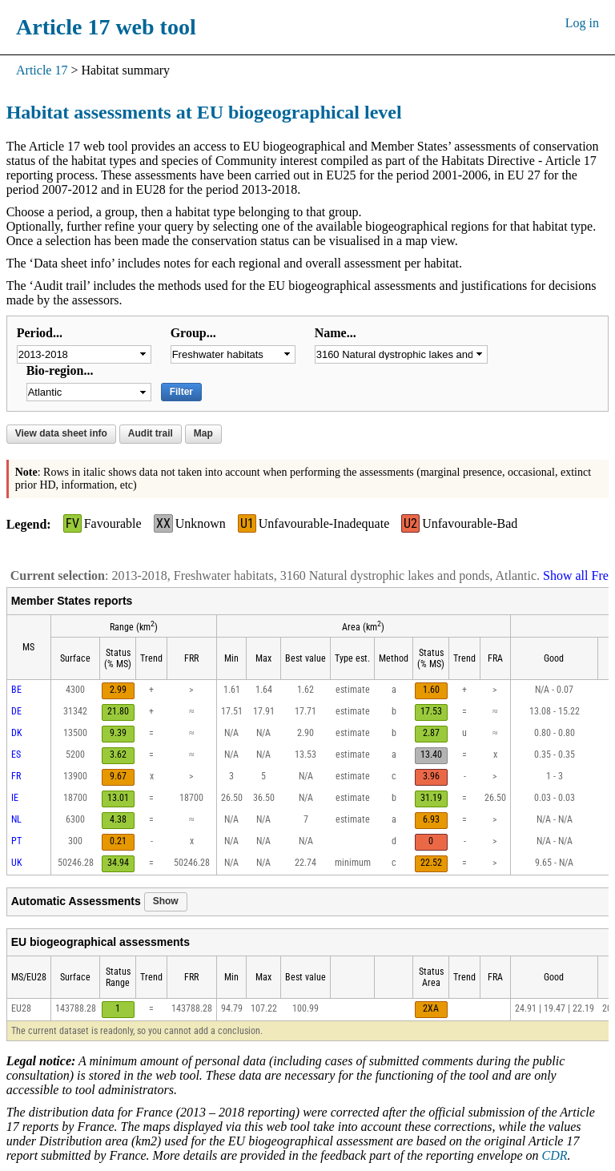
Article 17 (41, 70)
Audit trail (150, 433)
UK (16, 862)
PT (16, 841)
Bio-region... (60, 370)
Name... (335, 333)
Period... (39, 333)
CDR (555, 1155)
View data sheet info (61, 433)
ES (16, 754)
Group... (193, 333)
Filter (181, 391)
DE (16, 711)
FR (16, 776)
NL (16, 819)
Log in (582, 23)
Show (166, 901)
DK (16, 732)
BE (16, 689)
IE (14, 797)
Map (203, 433)
